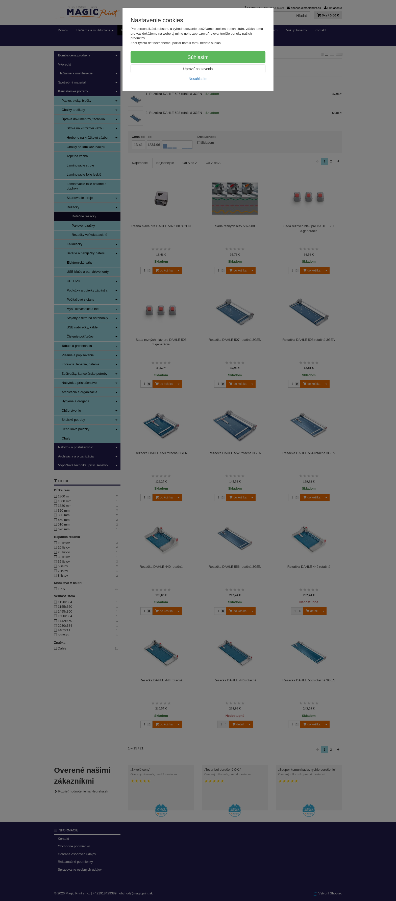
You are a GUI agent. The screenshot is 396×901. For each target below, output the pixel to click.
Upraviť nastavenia (198, 69)
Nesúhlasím (198, 79)
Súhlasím (197, 57)
